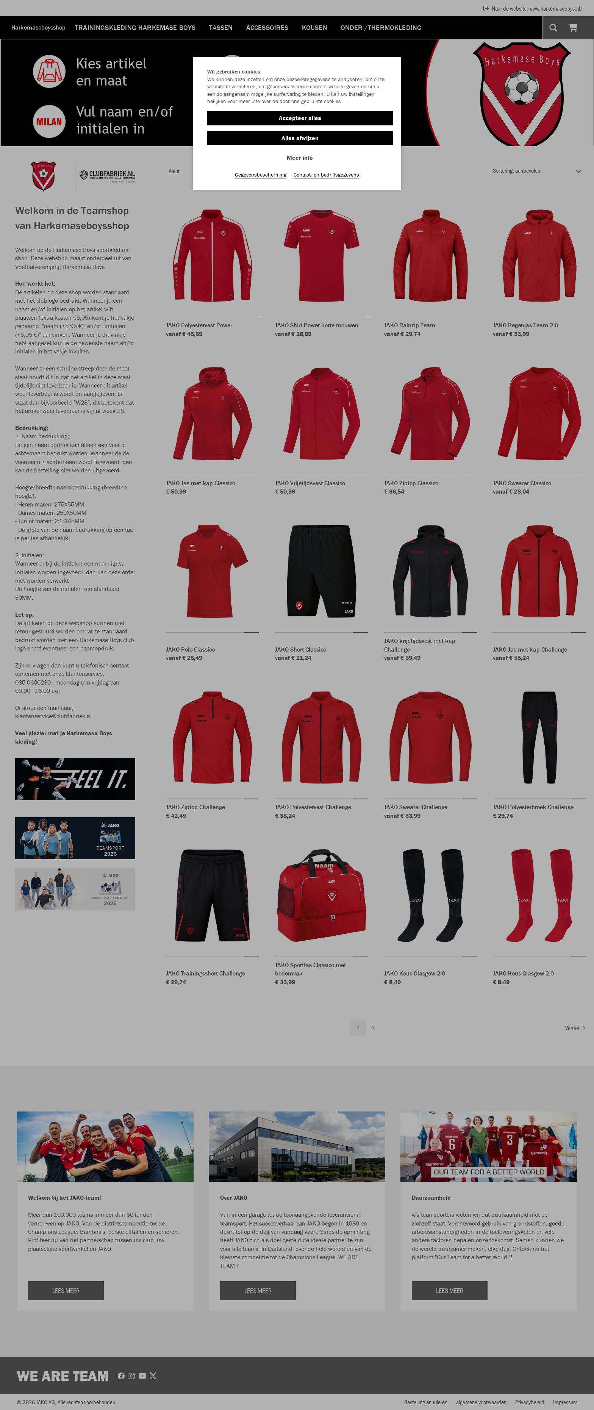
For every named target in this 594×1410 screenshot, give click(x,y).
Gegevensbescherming (260, 174)
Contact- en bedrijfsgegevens (326, 174)
